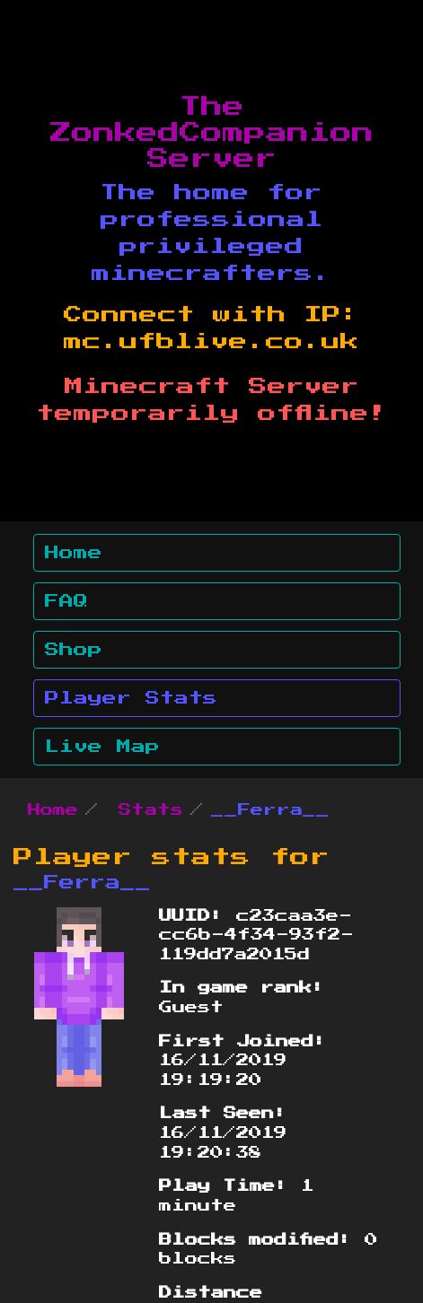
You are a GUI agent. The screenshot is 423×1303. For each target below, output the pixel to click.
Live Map (102, 746)
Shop (73, 650)
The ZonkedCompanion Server (212, 133)
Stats (151, 810)
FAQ (66, 601)
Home (73, 553)
